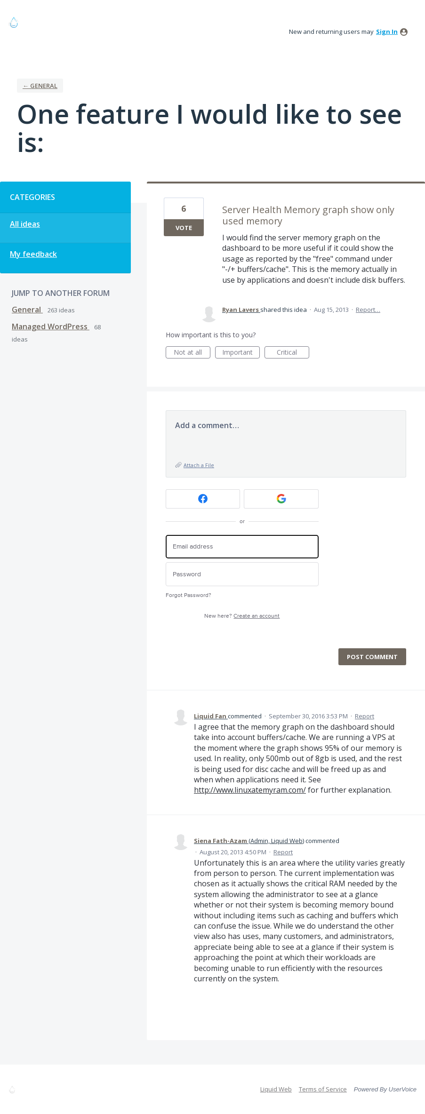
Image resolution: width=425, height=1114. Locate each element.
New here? (242, 616)
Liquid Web (276, 1089)
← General (40, 85)
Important (241, 353)
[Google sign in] (281, 499)
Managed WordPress (50, 326)
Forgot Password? (188, 595)
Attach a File (199, 465)
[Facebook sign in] (203, 499)
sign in (387, 31)
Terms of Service (323, 1089)
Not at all (192, 353)
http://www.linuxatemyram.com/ (250, 790)
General (27, 309)
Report (364, 716)
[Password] (242, 574)
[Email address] (242, 547)
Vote (184, 227)
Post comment (372, 656)
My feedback (33, 254)
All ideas (25, 224)
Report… (368, 309)
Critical (293, 353)
